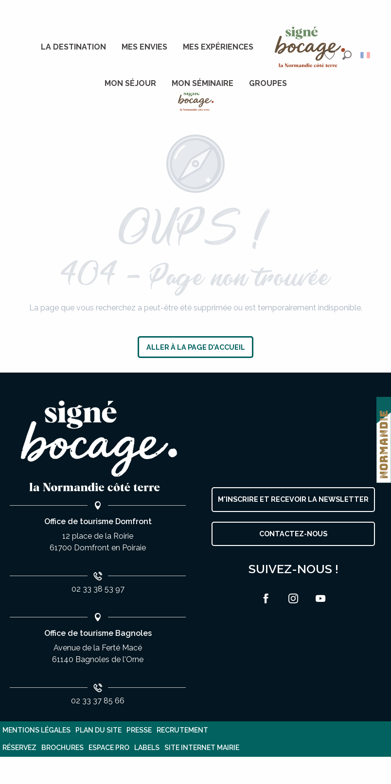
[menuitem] (73, 47)
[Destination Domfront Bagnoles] (196, 100)
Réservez (19, 747)
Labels (147, 747)
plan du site (98, 730)
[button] (346, 55)
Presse (139, 730)
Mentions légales (36, 730)
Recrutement (182, 730)
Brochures (62, 747)
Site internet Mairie (201, 747)
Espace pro (109, 747)
